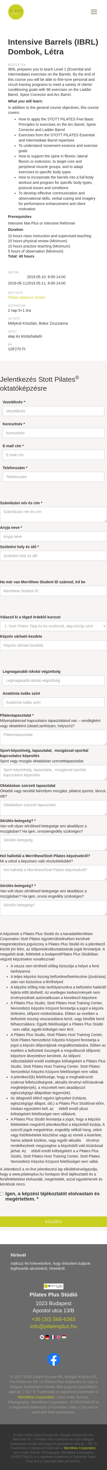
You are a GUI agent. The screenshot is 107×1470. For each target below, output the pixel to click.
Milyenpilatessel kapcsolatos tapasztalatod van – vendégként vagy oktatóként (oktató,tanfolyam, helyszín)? (50, 720)
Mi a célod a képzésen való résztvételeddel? (45, 858)
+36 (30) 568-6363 (53, 1319)
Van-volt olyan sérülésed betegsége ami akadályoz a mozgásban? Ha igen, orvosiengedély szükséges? (43, 826)
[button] (61, 12)
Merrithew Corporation (36, 1397)
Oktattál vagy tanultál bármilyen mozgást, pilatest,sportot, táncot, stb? (53, 790)
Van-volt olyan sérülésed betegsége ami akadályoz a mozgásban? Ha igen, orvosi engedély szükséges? (43, 891)
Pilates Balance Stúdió (26, 297)
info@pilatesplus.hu (53, 1326)
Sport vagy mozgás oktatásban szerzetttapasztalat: (44, 755)
